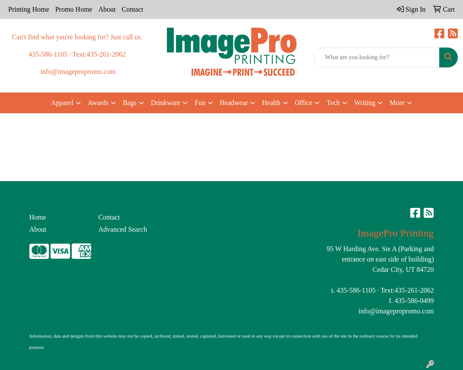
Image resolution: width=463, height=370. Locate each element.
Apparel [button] (62, 102)
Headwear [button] (234, 102)
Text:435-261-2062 (407, 290)
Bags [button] (130, 102)
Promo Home (74, 9)
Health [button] (271, 102)
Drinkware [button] (165, 102)
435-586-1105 (355, 290)
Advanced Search (122, 229)
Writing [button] (364, 102)
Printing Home (28, 9)
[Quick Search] (377, 57)
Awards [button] (98, 102)
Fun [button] (200, 102)
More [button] (397, 102)
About (106, 9)
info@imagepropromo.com (396, 311)
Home (37, 217)
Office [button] (304, 102)
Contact (132, 9)
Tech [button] (333, 102)
